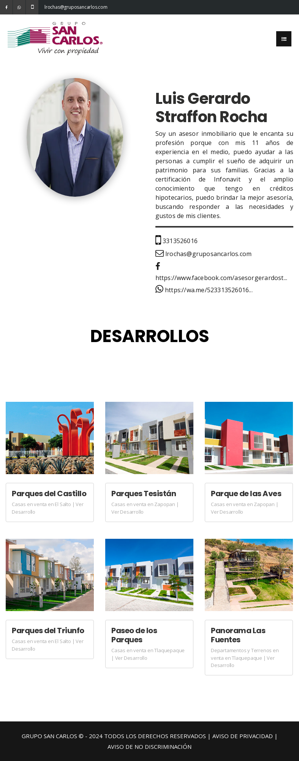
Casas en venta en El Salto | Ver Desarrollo (48, 508)
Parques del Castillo (49, 493)
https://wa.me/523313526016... (204, 290)
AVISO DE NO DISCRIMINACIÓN (149, 746)
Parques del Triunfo (48, 630)
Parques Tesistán (143, 493)
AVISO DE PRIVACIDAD (242, 736)
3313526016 (176, 241)
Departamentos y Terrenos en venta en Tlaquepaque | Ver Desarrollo (245, 658)
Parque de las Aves (246, 493)
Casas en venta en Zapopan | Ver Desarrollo (145, 508)
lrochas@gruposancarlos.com (50, 7)
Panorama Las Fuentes (238, 635)
